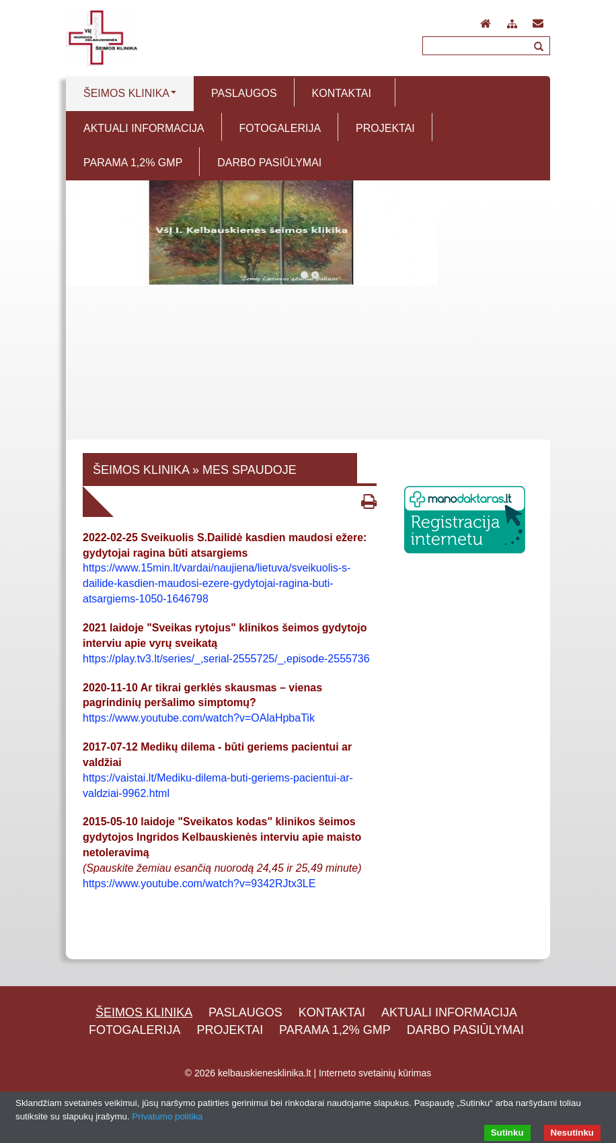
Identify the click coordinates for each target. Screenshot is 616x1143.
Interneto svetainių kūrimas (375, 1073)
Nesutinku (572, 1133)
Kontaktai (332, 1012)
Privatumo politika (167, 1116)
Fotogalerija (135, 1030)
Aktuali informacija (449, 1012)
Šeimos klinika (143, 1012)
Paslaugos (245, 1012)
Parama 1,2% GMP (335, 1030)
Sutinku (507, 1133)
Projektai (230, 1030)
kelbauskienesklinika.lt (264, 1073)
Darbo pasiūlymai (465, 1030)
